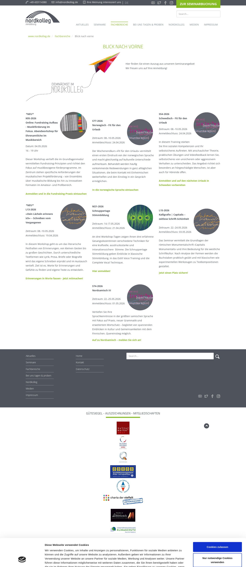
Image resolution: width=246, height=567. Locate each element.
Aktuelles (31, 355)
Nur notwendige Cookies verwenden (217, 535)
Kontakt (80, 362)
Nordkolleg (31, 382)
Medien (30, 388)
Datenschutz (82, 369)
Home (79, 355)
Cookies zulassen (217, 522)
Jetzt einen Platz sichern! (173, 272)
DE (126, 3)
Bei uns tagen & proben (38, 375)
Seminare (31, 362)
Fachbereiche (62, 36)
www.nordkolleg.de (39, 36)
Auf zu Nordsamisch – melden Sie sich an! (116, 340)
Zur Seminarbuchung (198, 4)
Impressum (32, 395)
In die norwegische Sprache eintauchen (115, 189)
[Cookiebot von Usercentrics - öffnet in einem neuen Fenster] (22, 560)
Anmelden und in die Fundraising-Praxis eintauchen (56, 193)
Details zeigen (181, 560)
